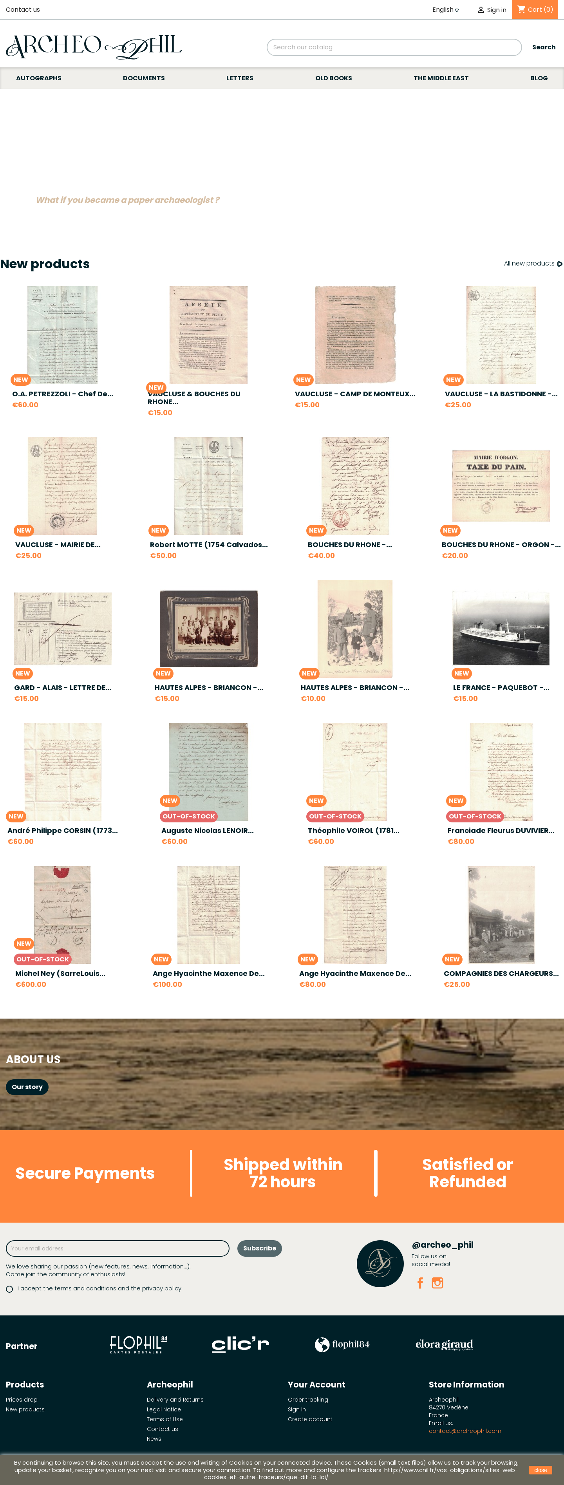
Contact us (23, 9)
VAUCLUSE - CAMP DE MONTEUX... (355, 394)
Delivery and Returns (175, 1400)
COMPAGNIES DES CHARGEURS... (501, 973)
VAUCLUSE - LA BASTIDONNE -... (501, 394)
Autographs (38, 78)
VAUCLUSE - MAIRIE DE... (58, 544)
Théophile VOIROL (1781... (354, 830)
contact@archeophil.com (465, 1431)
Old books (333, 78)
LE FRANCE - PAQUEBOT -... (501, 687)
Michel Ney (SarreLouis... (60, 973)
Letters (239, 78)
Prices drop (22, 1400)
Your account (316, 1384)
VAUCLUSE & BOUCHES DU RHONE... (194, 397)
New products (25, 1409)
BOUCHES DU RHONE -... (350, 544)
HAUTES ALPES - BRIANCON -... (209, 687)
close (540, 1470)
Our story (27, 1086)
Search (544, 47)
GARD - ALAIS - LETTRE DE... (63, 687)
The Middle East (441, 78)
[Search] (394, 47)
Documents (144, 78)
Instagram (437, 1283)
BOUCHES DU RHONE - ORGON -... (501, 544)
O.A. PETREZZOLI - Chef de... (62, 394)
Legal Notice (164, 1409)
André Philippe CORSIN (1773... (62, 830)
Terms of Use (165, 1419)
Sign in (297, 1409)
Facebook (420, 1283)
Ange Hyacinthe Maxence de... (209, 973)
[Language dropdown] (446, 10)
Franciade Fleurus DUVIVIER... (501, 830)
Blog (539, 78)
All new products (534, 264)
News (154, 1439)
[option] (282, 155)
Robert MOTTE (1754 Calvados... (209, 544)
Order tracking (308, 1400)
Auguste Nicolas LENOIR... (207, 830)
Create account (310, 1419)
